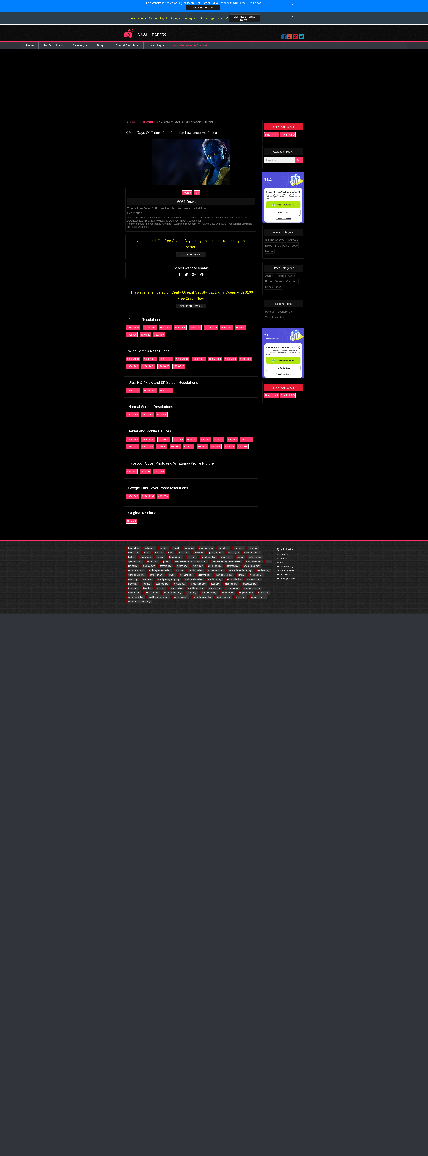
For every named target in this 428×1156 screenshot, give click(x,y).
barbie (131, 557)
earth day (132, 579)
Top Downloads (53, 45)
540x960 (163, 446)
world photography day (168, 579)
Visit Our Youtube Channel (190, 45)
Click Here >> (193, 254)
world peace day (136, 575)
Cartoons (293, 281)
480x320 (133, 335)
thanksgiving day (224, 575)
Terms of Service (286, 570)
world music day (136, 570)
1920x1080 (151, 327)
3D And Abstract (277, 240)
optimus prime (206, 548)
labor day (147, 579)
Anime (271, 275)
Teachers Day (286, 311)
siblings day (214, 588)
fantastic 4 (223, 548)
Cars (288, 245)
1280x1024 (212, 327)
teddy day (133, 588)
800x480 (220, 439)
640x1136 (149, 446)
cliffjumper (149, 548)
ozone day (263, 592)
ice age (160, 557)
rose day (215, 584)
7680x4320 (168, 390)
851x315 (133, 471)
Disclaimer (283, 574)
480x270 (165, 496)
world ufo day (151, 592)
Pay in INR (273, 134)
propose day (231, 584)
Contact (282, 558)
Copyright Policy (286, 578)
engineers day (246, 592)
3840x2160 (135, 390)
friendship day (195, 570)
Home (30, 45)
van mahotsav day (172, 592)
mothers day (149, 566)
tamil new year (223, 597)
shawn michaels (252, 552)
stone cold (183, 552)
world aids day (234, 579)
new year (253, 548)
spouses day (162, 584)
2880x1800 (135, 359)
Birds (279, 245)
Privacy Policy (285, 566)
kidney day (152, 561)
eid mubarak (227, 592)
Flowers (292, 275)
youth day (191, 592)
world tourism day (193, 579)
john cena (198, 552)
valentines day (208, 557)
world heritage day (202, 597)
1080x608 (134, 496)
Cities (280, 275)
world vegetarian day (159, 597)
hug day (160, 588)
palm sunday (255, 557)
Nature (271, 251)
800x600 (242, 327)
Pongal (271, 311)
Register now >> (203, 7)
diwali (171, 575)
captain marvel (258, 597)
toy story (191, 557)
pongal (241, 575)
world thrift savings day (139, 601)
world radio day (198, 584)
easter (240, 557)
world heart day (135, 597)
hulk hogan (233, 552)
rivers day (241, 597)
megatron (189, 548)
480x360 (190, 446)
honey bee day (209, 592)
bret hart (159, 552)
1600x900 (167, 327)
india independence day (240, 570)
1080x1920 (150, 439)
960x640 (180, 439)
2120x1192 (150, 496)
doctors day (133, 592)
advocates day (253, 579)
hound (176, 548)
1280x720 (180, 366)
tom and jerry (175, 557)
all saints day (186, 575)
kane (146, 552)
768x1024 (248, 439)
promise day (176, 588)
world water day (253, 561)
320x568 (231, 446)
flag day (146, 584)
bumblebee (133, 548)
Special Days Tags (127, 45)
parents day (232, 566)
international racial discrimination (190, 561)
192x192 (147, 471)
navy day (132, 584)
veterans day (204, 575)
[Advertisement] (69, 86)
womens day (256, 575)
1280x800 (165, 366)
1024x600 (149, 414)
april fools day (134, 561)
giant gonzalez (215, 552)
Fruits (270, 281)
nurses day (182, 566)
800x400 (234, 439)
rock (170, 552)
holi (268, 561)
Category (80, 45)
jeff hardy (132, 566)
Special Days (275, 287)
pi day (166, 561)
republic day (179, 584)
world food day (215, 579)
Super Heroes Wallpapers (145, 122)
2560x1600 (151, 359)
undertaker (133, 552)
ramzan (179, 570)
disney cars (145, 557)
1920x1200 (184, 359)
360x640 (147, 335)
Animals (294, 240)
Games (281, 281)
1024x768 (228, 327)
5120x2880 (151, 390)
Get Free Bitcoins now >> (244, 18)
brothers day (232, 588)
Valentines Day (276, 317)
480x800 (177, 446)
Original (133, 521)
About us (282, 554)
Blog (101, 45)
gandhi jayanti (156, 575)
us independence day (159, 570)
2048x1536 (135, 327)
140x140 (161, 471)
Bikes (270, 245)
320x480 (161, 335)
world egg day (181, 597)
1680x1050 (216, 359)
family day (198, 566)
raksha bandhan (215, 570)
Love (296, 245)
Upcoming (156, 45)
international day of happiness (226, 561)
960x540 (193, 439)
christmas (238, 548)
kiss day (147, 588)
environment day (252, 566)
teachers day (263, 570)
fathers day (165, 566)
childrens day (214, 566)
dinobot (163, 548)
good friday (226, 557)
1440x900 (181, 327)
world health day (195, 588)
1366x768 (196, 327)
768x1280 (134, 446)
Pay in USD (289, 134)
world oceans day (252, 588)
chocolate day (249, 584)
